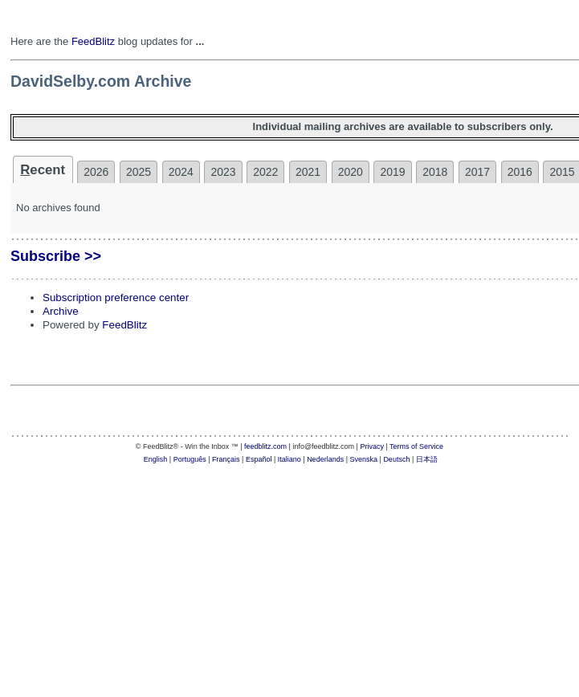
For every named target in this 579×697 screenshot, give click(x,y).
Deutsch (396, 459)
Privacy (372, 446)
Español (259, 459)
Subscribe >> (55, 256)
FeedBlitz (93, 41)
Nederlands (325, 459)
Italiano (289, 459)
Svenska (364, 459)
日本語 (427, 459)
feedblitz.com (265, 446)
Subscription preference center (116, 297)
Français (226, 459)
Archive (61, 311)
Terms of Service (416, 446)
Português (189, 459)
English (156, 459)
